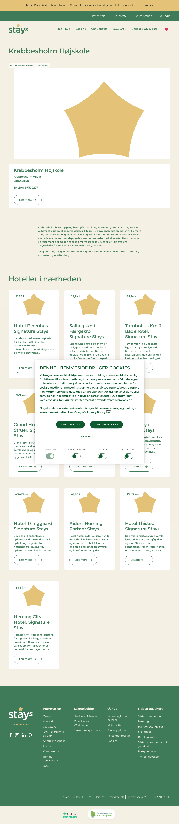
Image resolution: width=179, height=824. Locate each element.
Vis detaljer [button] (89, 436)
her (108, 412)
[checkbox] (50, 453)
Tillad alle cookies (106, 424)
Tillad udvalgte (70, 424)
